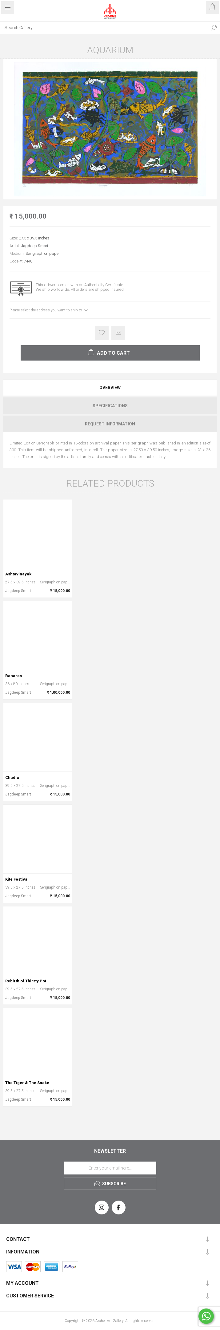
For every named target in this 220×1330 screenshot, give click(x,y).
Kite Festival (17, 879)
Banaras (13, 675)
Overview (110, 387)
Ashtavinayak (18, 574)
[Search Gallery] (104, 28)
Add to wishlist (102, 333)
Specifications (110, 405)
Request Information (110, 423)
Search (214, 28)
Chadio (12, 777)
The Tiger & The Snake (27, 1082)
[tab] (110, 387)
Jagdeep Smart (34, 245)
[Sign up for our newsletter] (110, 1168)
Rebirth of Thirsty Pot (25, 981)
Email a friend (118, 333)
